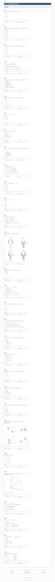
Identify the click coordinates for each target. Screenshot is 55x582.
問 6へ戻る (20, 125)
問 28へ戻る (20, 547)
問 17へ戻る (20, 331)
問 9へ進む (7, 142)
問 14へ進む (7, 227)
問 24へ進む (7, 415)
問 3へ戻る (20, 73)
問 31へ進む (7, 563)
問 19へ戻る (20, 365)
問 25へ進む (7, 448)
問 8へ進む (7, 125)
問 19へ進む (7, 331)
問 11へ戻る (20, 210)
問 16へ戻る (20, 314)
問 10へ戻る (20, 193)
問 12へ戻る (20, 227)
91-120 (45, 568)
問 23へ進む (7, 398)
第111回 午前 (12, 572)
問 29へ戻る (20, 563)
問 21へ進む (7, 365)
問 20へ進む (7, 348)
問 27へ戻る (20, 530)
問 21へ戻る (20, 398)
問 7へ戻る (20, 142)
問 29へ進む (7, 530)
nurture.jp (5, 1)
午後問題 (43, 570)
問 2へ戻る (20, 56)
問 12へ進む (7, 193)
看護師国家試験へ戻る (27, 572)
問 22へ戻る (20, 415)
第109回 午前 (43, 572)
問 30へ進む (7, 547)
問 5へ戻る (20, 108)
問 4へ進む (7, 56)
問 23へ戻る (20, 448)
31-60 (21, 568)
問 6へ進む (7, 91)
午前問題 (11, 570)
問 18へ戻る (20, 348)
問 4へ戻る (20, 91)
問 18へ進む (7, 314)
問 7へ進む (7, 108)
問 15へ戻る (20, 297)
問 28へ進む (7, 513)
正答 (6, 54)
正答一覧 (27, 570)
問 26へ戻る (20, 513)
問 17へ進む (7, 297)
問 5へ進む (7, 73)
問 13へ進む (7, 210)
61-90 (33, 568)
